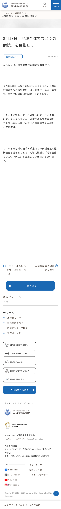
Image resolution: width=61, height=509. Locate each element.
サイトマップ (35, 464)
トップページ (7, 13)
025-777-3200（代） (16, 438)
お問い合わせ (35, 469)
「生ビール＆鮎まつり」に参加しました (16, 269)
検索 (45, 5)
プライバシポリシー (38, 474)
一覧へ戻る (30, 285)
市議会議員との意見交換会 (44, 267)
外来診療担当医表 (22, 389)
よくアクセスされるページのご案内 (22, 505)
